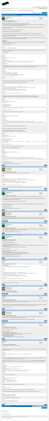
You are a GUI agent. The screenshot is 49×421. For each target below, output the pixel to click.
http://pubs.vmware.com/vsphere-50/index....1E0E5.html (21, 301)
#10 (46, 310)
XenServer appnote (23, 316)
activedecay (4, 341)
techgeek (3, 324)
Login (7, 8)
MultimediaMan (20, 15)
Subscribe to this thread (5, 412)
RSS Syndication (25, 416)
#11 (46, 322)
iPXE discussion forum (5, 10)
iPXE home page (7, 416)
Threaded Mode (42, 14)
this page (25, 391)
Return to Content (15, 416)
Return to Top (11, 416)
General (16, 10)
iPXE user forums (11, 10)
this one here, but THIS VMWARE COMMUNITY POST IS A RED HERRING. (21, 360)
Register (10, 8)
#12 (46, 340)
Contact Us (3, 416)
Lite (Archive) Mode (20, 416)
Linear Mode (45, 14)
